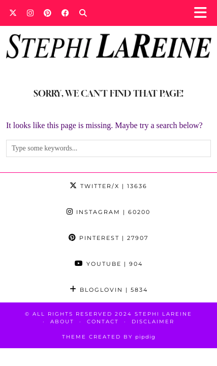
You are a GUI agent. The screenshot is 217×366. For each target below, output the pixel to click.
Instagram (108, 212)
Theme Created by (109, 336)
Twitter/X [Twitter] (108, 186)
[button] (203, 13)
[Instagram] (30, 12)
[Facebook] (65, 12)
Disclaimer (153, 321)
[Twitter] (13, 12)
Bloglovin (109, 289)
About (62, 321)
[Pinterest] (47, 12)
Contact (103, 321)
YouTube (109, 263)
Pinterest (108, 237)
